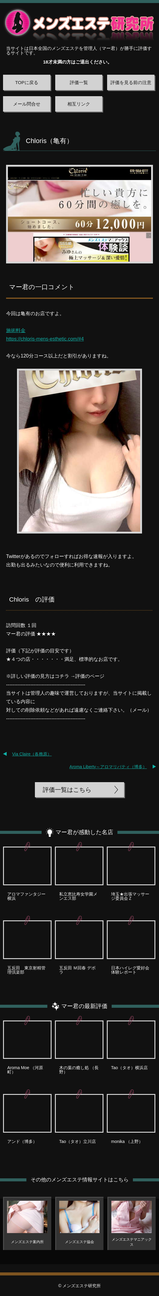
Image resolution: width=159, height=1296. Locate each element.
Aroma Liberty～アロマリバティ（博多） (108, 766)
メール (139, 710)
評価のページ (89, 676)
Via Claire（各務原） (32, 754)
